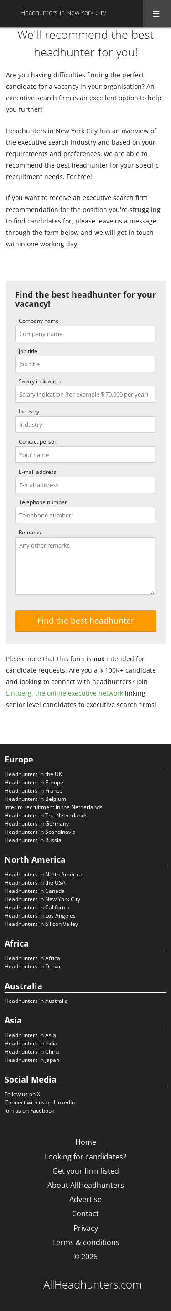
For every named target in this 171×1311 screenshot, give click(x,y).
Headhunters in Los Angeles (40, 915)
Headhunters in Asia (30, 1035)
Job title (28, 351)
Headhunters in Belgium (35, 799)
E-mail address (38, 472)
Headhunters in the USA (35, 883)
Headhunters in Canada (35, 891)
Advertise (85, 1199)
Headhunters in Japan (32, 1060)
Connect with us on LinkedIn (40, 1102)
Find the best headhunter (85, 620)
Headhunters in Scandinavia (40, 832)
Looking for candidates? (85, 1157)
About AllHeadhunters (85, 1185)
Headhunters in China (32, 1051)
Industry (29, 411)
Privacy (85, 1228)
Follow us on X (22, 1094)
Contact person (38, 442)
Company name (39, 321)
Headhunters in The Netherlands (46, 815)
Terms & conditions (85, 1242)
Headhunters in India (31, 1043)
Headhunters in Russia (33, 840)
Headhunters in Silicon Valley (41, 924)
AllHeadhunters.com (92, 1284)
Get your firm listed (85, 1171)
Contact (85, 1213)
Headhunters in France (33, 790)
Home (85, 1142)
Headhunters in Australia (36, 1001)
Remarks (30, 532)
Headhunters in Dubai (32, 966)
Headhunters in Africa (32, 958)
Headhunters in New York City (42, 899)
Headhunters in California (37, 907)
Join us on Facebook (29, 1111)
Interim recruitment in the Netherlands (54, 807)
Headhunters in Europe (34, 782)
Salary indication (40, 381)
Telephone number (43, 502)
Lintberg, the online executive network (64, 693)
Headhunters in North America (44, 874)
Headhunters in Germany (37, 823)
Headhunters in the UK (33, 774)
